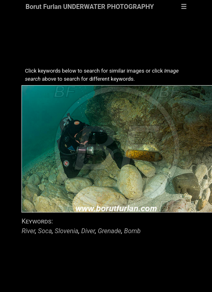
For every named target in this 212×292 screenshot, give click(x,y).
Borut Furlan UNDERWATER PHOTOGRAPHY (90, 7)
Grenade (109, 231)
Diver (88, 231)
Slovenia (66, 231)
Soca (45, 231)
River (28, 231)
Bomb (132, 231)
